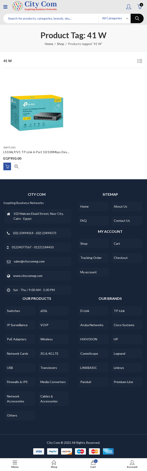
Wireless (46, 339)
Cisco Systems (124, 325)
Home (49, 44)
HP (116, 339)
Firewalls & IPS (17, 382)
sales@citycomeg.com (29, 261)
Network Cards (17, 353)
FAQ (83, 220)
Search (137, 18)
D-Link (84, 311)
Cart (117, 243)
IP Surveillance (17, 325)
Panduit (85, 382)
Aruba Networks (91, 325)
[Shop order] (140, 62)
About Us (120, 206)
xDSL (44, 311)
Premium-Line (123, 382)
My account (88, 272)
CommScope (89, 353)
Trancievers (48, 368)
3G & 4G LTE (49, 353)
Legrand (119, 353)
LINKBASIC (88, 368)
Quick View (16, 166)
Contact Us (122, 220)
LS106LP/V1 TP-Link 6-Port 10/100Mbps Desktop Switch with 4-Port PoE (55, 152)
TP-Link (119, 311)
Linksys (119, 368)
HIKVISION (88, 339)
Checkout (121, 258)
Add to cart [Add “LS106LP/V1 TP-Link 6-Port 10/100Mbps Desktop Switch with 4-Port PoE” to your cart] (7, 166)
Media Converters (53, 382)
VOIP (44, 325)
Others (12, 415)
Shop (60, 44)
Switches (9, 147)
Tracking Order (91, 258)
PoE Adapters (16, 339)
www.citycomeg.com (27, 276)
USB (10, 368)
